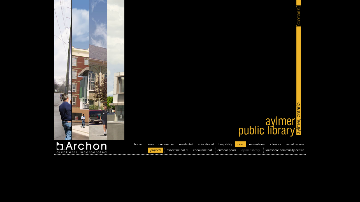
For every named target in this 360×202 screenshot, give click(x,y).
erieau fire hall (202, 150)
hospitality (225, 144)
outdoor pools (226, 150)
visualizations (295, 144)
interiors (275, 144)
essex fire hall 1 (177, 150)
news (150, 144)
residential (186, 144)
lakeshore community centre (285, 150)
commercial (166, 144)
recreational (257, 144)
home (138, 144)
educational (206, 144)
